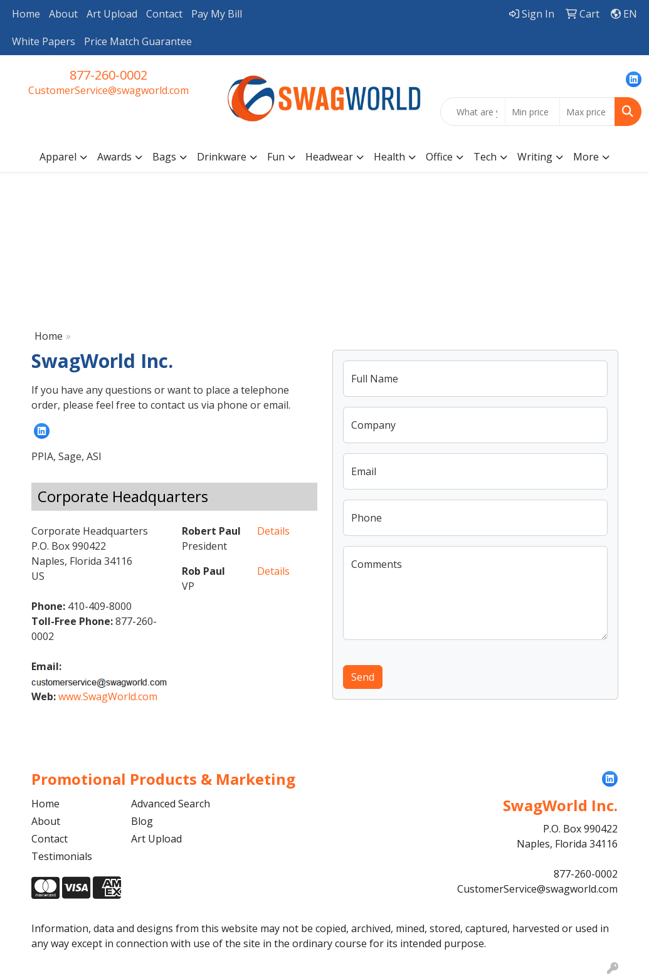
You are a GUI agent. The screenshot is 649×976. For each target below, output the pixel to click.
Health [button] (389, 157)
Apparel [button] (58, 157)
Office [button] (439, 157)
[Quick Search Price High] (587, 111)
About (63, 14)
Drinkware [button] (221, 157)
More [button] (586, 157)
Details (273, 531)
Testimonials (61, 856)
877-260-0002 (108, 74)
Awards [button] (114, 157)
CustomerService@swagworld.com (108, 90)
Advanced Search (170, 804)
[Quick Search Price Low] (533, 111)
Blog (142, 821)
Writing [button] (534, 157)
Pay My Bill (216, 14)
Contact (164, 14)
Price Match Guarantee (138, 41)
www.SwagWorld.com (107, 696)
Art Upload (112, 14)
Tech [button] (485, 157)
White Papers (43, 41)
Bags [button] (164, 157)
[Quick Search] (472, 111)
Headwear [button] (329, 157)
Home (26, 14)
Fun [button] (276, 157)
